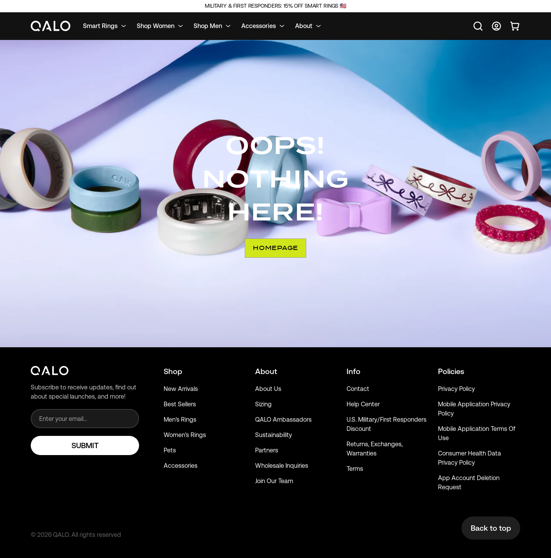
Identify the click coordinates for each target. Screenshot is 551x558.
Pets (170, 450)
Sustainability (273, 435)
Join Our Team (274, 481)
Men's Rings (180, 419)
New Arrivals (181, 388)
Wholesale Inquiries (281, 465)
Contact (358, 388)
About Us (268, 388)
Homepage (275, 248)
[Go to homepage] (51, 26)
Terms (355, 468)
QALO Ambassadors (283, 419)
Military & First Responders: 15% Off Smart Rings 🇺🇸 (275, 6)
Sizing (263, 404)
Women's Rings (185, 435)
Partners (266, 450)
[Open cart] (515, 26)
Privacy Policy (456, 388)
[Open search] (478, 26)
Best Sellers (180, 404)
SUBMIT (85, 445)
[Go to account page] (496, 26)
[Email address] (85, 418)
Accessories (180, 465)
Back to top (491, 528)
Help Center (363, 404)
